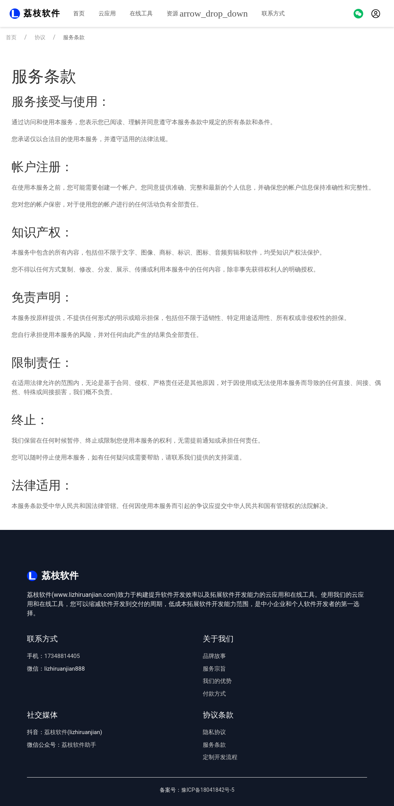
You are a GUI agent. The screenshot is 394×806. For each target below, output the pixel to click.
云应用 (107, 13)
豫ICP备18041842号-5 (207, 790)
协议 (40, 37)
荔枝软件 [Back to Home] (41, 13)
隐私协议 (214, 732)
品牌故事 (214, 656)
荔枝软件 (55, 732)
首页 (79, 13)
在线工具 (141, 13)
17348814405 (62, 656)
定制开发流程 (220, 757)
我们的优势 (217, 681)
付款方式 (214, 693)
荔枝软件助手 (79, 744)
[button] (358, 13)
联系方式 (273, 13)
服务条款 (214, 744)
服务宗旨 (214, 668)
